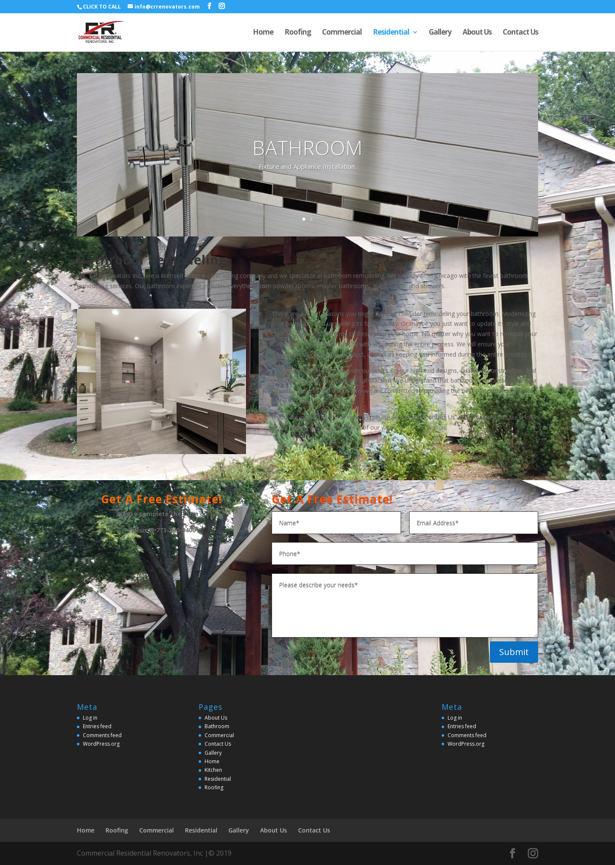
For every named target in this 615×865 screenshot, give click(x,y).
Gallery (440, 33)
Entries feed (97, 726)
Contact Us (520, 33)
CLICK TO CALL (102, 6)
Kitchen (213, 769)
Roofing (297, 33)
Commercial (342, 33)
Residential (391, 33)
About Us (477, 33)
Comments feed (102, 735)
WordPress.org (101, 743)
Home (263, 33)
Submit (514, 652)
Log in (90, 717)
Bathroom (217, 726)
